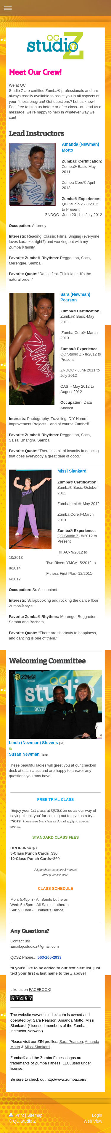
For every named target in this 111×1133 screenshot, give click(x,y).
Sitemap (34, 1115)
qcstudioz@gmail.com (40, 946)
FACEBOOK (39, 989)
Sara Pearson (71, 1041)
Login (97, 1115)
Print (17, 1115)
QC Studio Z (72, 204)
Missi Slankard (37, 1047)
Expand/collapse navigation (55, 7)
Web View (92, 1121)
